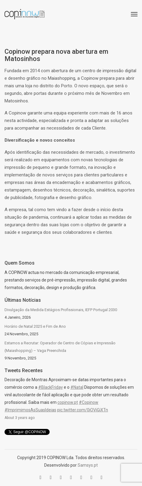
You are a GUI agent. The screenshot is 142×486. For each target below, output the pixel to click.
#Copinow (88, 402)
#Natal (76, 387)
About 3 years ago (20, 418)
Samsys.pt (88, 465)
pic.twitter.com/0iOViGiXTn (82, 409)
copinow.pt (67, 402)
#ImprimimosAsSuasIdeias (30, 409)
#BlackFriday (50, 387)
